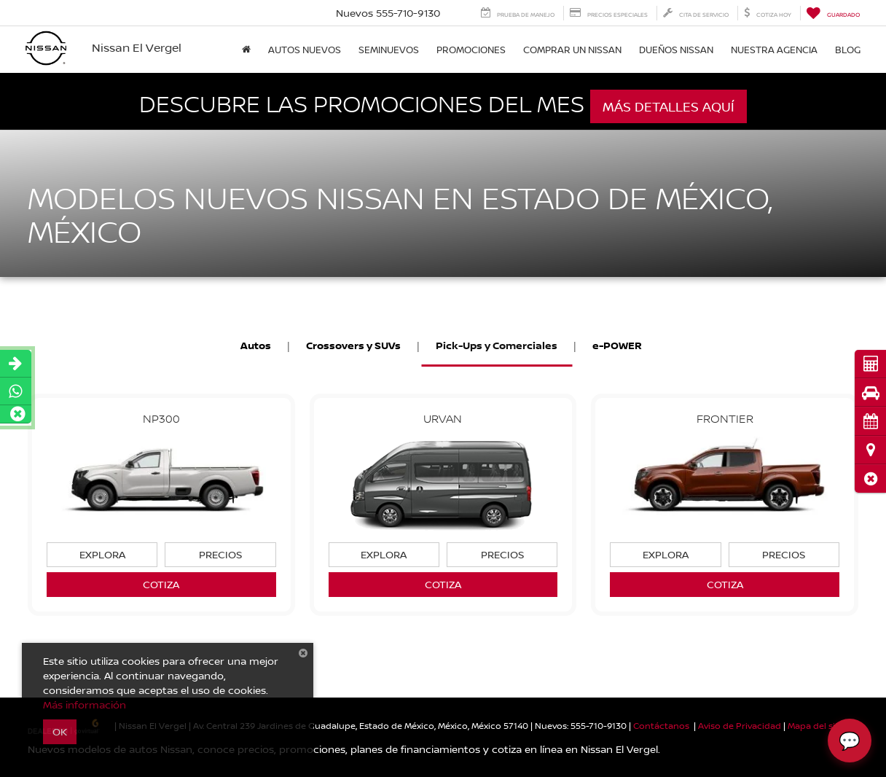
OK (59, 731)
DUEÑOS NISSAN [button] (676, 49)
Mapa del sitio (817, 725)
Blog (847, 49)
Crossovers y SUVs (353, 345)
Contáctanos (661, 725)
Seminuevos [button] (388, 49)
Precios (220, 554)
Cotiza (161, 584)
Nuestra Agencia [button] (774, 49)
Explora (102, 554)
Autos (255, 345)
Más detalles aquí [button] (668, 106)
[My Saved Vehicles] (833, 13)
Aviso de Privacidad (739, 725)
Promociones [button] (471, 49)
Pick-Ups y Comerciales (496, 345)
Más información (84, 704)
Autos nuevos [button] (304, 49)
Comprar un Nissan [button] (572, 49)
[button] (870, 478)
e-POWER (617, 345)
